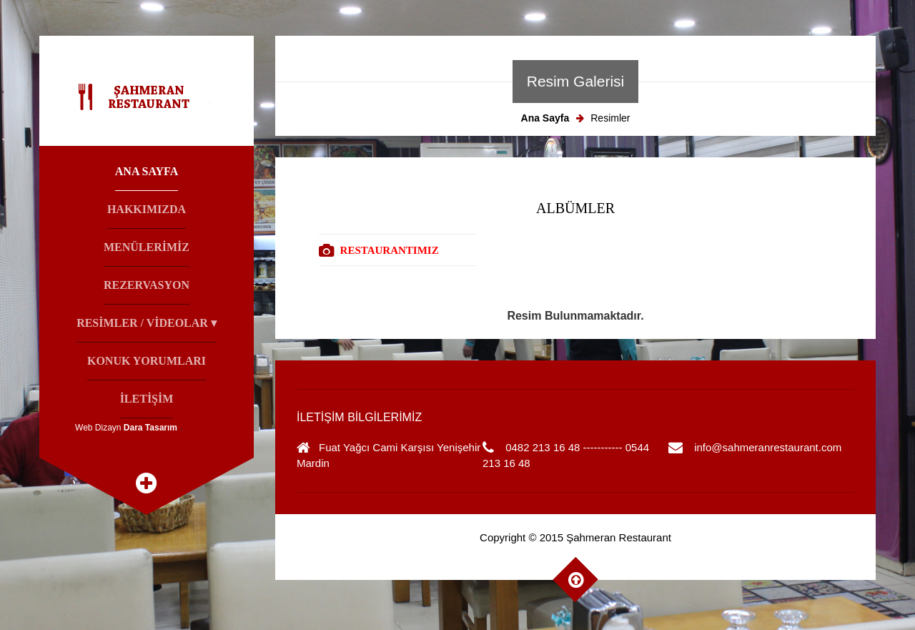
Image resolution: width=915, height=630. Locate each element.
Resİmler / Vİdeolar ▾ (146, 323)
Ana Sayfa (146, 171)
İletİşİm (147, 399)
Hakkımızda (146, 209)
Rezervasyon (146, 285)
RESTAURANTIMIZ (389, 250)
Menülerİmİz (146, 247)
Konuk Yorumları (146, 361)
